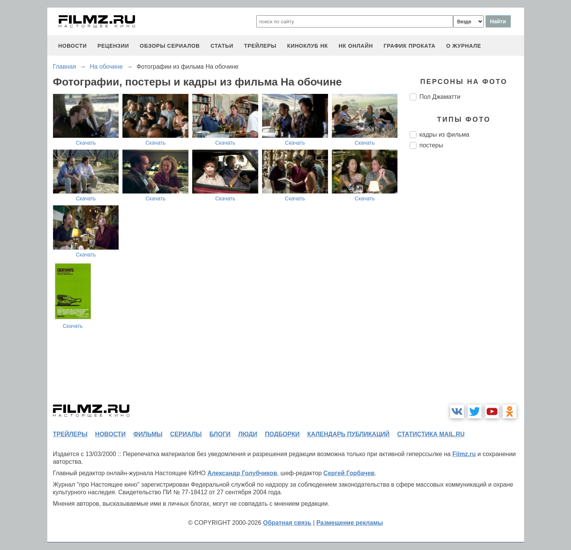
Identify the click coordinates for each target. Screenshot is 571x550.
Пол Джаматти (440, 97)
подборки (282, 434)
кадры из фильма (445, 134)
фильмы (147, 434)
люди (247, 434)
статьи (222, 46)
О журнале (463, 46)
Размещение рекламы (349, 522)
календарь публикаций (348, 434)
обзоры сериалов (170, 46)
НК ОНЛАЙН (356, 46)
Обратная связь (287, 522)
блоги (219, 434)
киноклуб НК (307, 46)
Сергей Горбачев (349, 473)
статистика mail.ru (431, 434)
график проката (410, 46)
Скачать (86, 143)
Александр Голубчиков (242, 473)
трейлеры (260, 46)
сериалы (186, 434)
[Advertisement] (467, 282)
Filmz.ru (464, 454)
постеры (431, 145)
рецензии (113, 46)
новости (72, 46)
